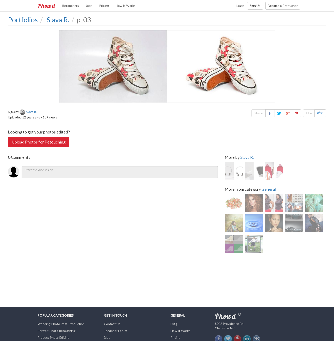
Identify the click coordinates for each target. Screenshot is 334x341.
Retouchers (70, 6)
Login (240, 6)
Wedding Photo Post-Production (61, 324)
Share (258, 113)
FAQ (174, 324)
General (268, 189)
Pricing (104, 6)
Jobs (89, 6)
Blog (107, 337)
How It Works (126, 6)
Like (309, 113)
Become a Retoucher (283, 6)
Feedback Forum (115, 331)
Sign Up (255, 6)
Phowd (46, 5)
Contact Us (112, 324)
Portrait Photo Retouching (56, 331)
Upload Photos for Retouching (38, 141)
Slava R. (247, 157)
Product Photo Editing (53, 337)
